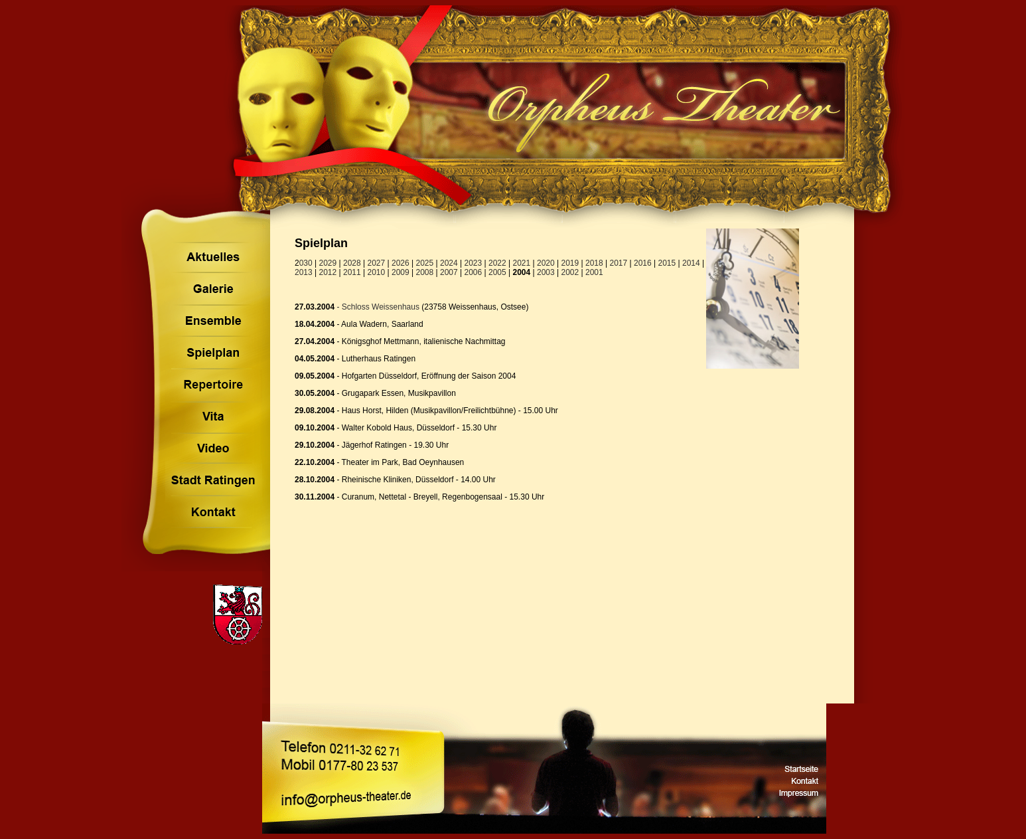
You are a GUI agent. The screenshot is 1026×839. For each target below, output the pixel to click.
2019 (570, 263)
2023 (473, 263)
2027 (377, 263)
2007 (449, 272)
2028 (352, 263)
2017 (619, 263)
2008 (425, 272)
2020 (546, 263)
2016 (643, 263)
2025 (425, 263)
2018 (594, 263)
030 (306, 263)
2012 (328, 272)
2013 (304, 272)
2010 (377, 272)
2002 (570, 272)
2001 (594, 272)
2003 (546, 272)
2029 (328, 263)
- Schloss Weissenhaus (376, 307)
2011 (352, 272)
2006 (473, 272)
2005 (497, 272)
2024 (449, 263)
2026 (400, 263)
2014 (691, 263)
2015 (667, 263)
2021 (522, 263)
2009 (400, 272)
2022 (497, 263)
